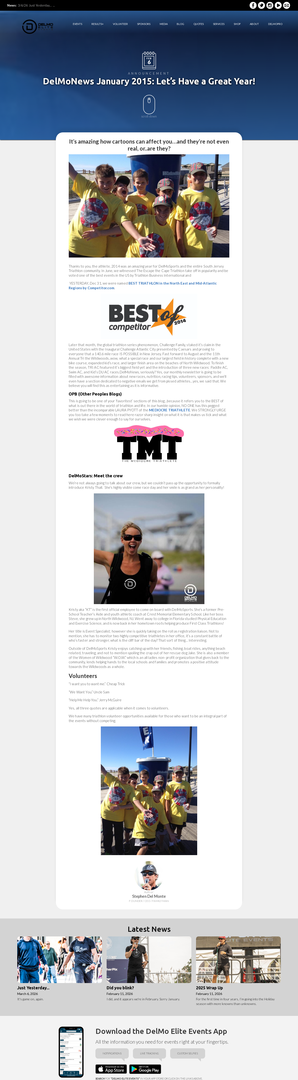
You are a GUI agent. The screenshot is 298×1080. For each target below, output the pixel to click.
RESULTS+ (97, 23)
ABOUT (254, 23)
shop (237, 23)
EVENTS (77, 23)
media (164, 23)
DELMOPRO (275, 23)
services (218, 23)
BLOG (180, 23)
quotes (198, 23)
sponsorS (143, 23)
